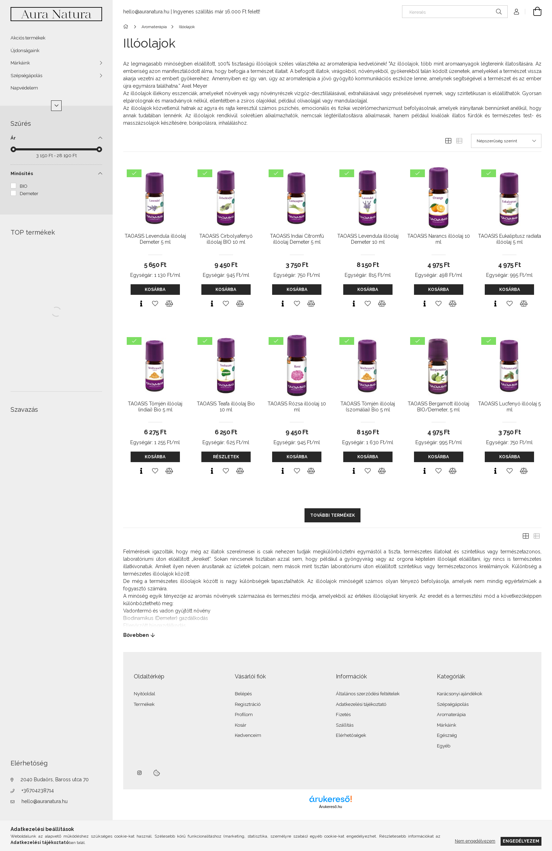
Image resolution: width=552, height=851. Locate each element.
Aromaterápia (451, 714)
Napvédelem (24, 88)
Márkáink (20, 63)
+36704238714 (37, 790)
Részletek (226, 456)
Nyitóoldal (144, 693)
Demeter (29, 193)
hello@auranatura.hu (44, 801)
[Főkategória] (127, 26)
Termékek (144, 704)
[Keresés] (455, 11)
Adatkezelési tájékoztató (361, 704)
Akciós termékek (28, 38)
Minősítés (22, 173)
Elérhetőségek (351, 735)
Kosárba (155, 289)
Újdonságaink (25, 50)
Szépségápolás (26, 75)
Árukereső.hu (330, 807)
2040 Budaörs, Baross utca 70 (54, 779)
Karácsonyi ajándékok (459, 693)
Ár (13, 138)
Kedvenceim (248, 735)
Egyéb (443, 745)
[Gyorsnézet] (141, 303)
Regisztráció (248, 704)
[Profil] (516, 11)
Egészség (447, 735)
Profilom (244, 714)
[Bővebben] (332, 635)
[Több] (56, 105)
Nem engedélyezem (475, 841)
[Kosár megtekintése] (533, 11)
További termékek (332, 515)
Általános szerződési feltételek (368, 693)
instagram (140, 773)
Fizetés (343, 714)
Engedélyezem (521, 841)
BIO (23, 186)
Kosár (240, 725)
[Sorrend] (506, 141)
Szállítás (344, 725)
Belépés (243, 693)
